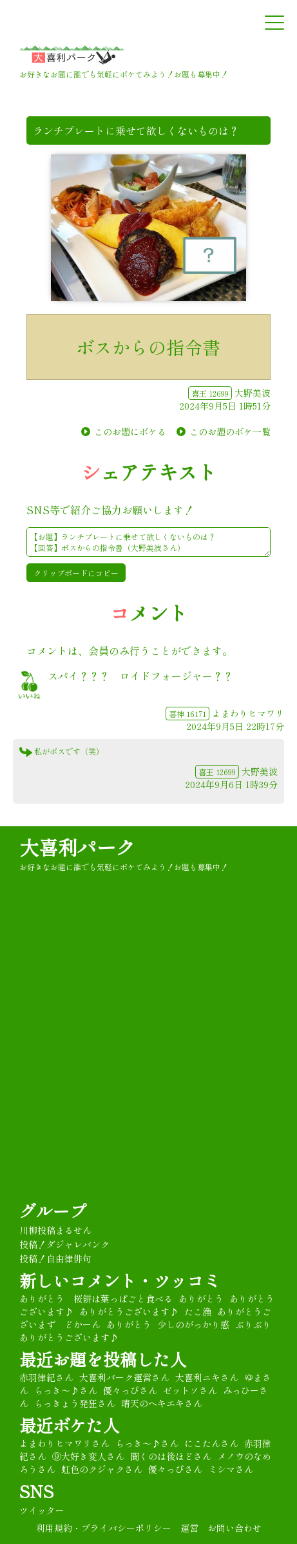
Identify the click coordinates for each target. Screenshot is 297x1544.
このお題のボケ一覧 (230, 431)
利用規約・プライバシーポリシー (103, 1527)
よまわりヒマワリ (248, 713)
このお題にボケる (130, 431)
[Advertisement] (148, 1034)
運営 (189, 1527)
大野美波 (253, 392)
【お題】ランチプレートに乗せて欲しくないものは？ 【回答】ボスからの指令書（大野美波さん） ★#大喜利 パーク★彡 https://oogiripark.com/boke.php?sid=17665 (148, 542)
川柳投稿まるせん (55, 1230)
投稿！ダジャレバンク (64, 1244)
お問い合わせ (234, 1527)
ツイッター (41, 1510)
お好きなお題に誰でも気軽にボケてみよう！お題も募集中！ (123, 866)
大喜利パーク (77, 847)
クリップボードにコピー (76, 572)
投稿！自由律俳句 (55, 1258)
